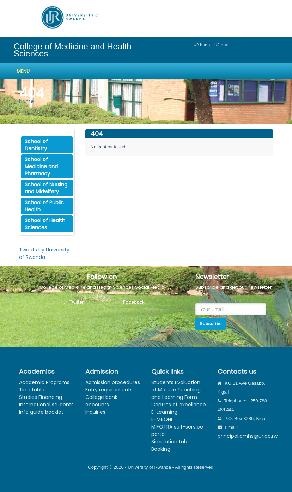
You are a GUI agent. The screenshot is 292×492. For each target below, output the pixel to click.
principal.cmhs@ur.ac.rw (248, 435)
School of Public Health (44, 206)
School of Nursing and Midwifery (46, 188)
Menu (23, 71)
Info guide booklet (41, 411)
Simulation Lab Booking (169, 445)
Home (26, 101)
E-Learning (164, 411)
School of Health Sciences (45, 224)
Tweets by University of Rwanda (44, 253)
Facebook (133, 302)
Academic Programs (44, 382)
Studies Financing (40, 397)
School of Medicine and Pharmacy (41, 166)
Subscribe (211, 323)
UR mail (237, 45)
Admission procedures (112, 382)
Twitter (76, 302)
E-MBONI (161, 419)
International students (46, 404)
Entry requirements (109, 389)
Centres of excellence (178, 404)
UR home (203, 45)
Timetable (31, 389)
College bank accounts (101, 401)
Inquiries (95, 411)
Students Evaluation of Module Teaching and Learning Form (176, 390)
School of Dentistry (36, 145)
